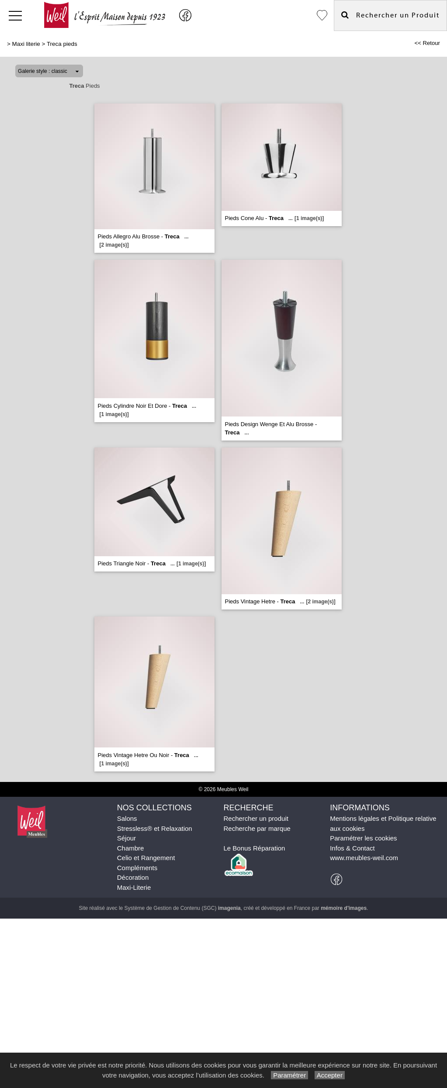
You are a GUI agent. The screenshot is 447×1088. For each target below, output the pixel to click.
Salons (127, 818)
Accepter (329, 1075)
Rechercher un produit (255, 818)
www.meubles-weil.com (364, 857)
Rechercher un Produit (390, 15)
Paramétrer (289, 1075)
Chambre (130, 848)
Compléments (137, 867)
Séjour (126, 838)
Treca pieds (62, 44)
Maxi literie (26, 44)
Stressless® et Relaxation (154, 828)
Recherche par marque (256, 828)
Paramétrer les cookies (363, 838)
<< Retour (427, 43)
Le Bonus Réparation (254, 848)
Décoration (133, 877)
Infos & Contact (352, 848)
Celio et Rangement (146, 857)
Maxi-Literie (134, 887)
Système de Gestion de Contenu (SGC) (183, 908)
